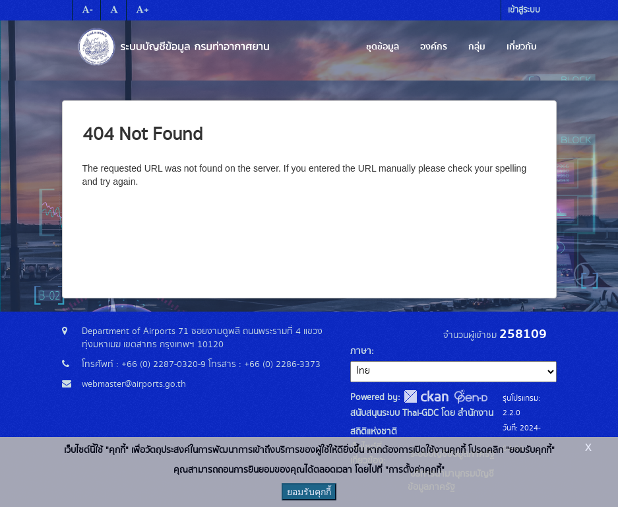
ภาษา (360, 351)
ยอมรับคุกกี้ (309, 492)
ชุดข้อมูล (382, 47)
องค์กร (433, 47)
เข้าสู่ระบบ (524, 10)
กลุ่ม (476, 47)
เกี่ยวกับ (522, 47)
